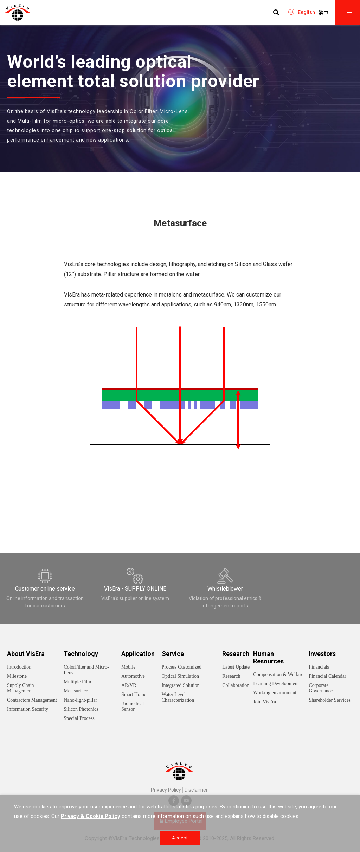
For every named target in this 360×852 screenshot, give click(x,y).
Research (231, 676)
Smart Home (133, 694)
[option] (180, 98)
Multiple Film (77, 681)
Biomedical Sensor (132, 706)
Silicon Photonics (81, 709)
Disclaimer (196, 790)
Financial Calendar (327, 676)
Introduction (19, 667)
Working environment (274, 692)
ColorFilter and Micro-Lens (86, 669)
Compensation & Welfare (278, 674)
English (306, 12)
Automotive (133, 676)
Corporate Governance (321, 688)
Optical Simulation (180, 676)
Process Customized (181, 667)
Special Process (79, 718)
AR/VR (128, 685)
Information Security (27, 709)
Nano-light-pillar (80, 700)
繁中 (323, 12)
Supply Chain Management (20, 688)
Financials (319, 667)
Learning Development (275, 683)
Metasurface (76, 691)
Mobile (128, 667)
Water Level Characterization (178, 697)
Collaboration (235, 685)
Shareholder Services (330, 700)
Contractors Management (32, 700)
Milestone (17, 676)
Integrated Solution (181, 685)
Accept (180, 837)
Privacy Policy (166, 790)
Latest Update (236, 667)
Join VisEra (264, 701)
